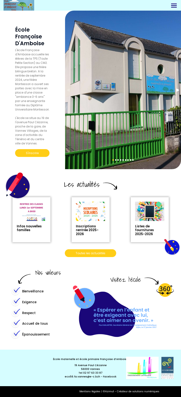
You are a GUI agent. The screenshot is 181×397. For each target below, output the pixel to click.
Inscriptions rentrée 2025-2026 (87, 230)
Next (177, 90)
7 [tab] (128, 160)
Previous (69, 90)
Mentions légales (89, 391)
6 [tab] (125, 160)
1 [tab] (113, 160)
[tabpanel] (123, 90)
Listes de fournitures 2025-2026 (144, 230)
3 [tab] (118, 160)
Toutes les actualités (90, 253)
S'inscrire (32, 153)
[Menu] (174, 6)
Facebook (109, 376)
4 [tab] (120, 160)
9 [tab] (133, 160)
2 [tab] (115, 160)
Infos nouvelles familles (29, 228)
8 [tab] (130, 160)
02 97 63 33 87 (93, 373)
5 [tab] (123, 160)
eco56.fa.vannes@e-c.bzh (82, 376)
